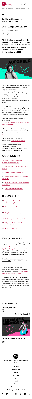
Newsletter (16, 375)
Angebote (10, 8)
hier (3, 135)
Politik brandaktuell (11, 229)
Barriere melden (16, 387)
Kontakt (16, 381)
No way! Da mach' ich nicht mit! (14, 172)
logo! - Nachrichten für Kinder (14, 188)
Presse (16, 384)
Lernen (3, 8)
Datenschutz (16, 369)
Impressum (16, 366)
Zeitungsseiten (9, 307)
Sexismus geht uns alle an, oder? (15, 219)
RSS (16, 378)
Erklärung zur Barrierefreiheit (16, 390)
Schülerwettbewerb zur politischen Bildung (12, 20)
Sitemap (16, 372)
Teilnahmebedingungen (18, 141)
